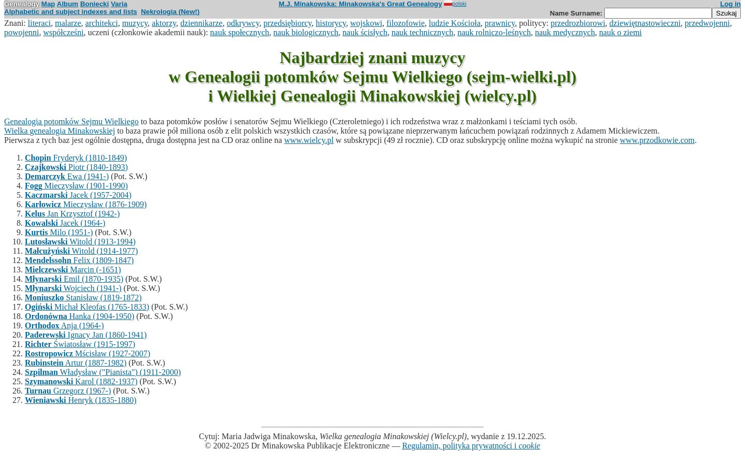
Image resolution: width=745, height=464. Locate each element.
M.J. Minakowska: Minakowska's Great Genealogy (360, 4)
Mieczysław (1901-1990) (76, 185)
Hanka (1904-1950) (80, 316)
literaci (39, 23)
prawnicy (500, 23)
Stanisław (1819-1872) (83, 297)
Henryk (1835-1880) (81, 400)
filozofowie (405, 23)
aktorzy (164, 23)
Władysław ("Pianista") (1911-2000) (103, 372)
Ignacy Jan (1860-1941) (86, 334)
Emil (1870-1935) (74, 278)
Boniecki (94, 4)
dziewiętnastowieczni (645, 23)
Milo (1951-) (59, 232)
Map (48, 4)
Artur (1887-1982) (75, 362)
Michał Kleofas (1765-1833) (87, 306)
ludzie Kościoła (455, 23)
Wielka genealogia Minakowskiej (59, 130)
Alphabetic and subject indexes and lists (70, 12)
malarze (68, 23)
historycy (331, 23)
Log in (730, 4)
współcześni (63, 32)
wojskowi (366, 23)
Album (67, 4)
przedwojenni (707, 23)
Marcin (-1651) (73, 269)
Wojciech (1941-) (73, 288)
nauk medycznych (565, 32)
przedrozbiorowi (577, 23)
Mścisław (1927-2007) (87, 353)
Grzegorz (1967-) (68, 390)
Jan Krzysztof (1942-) (72, 213)
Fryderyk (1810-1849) (76, 157)
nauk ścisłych (365, 32)
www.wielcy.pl (309, 140)
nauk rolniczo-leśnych (494, 32)
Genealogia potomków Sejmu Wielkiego (71, 121)
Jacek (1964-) (65, 223)
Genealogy (21, 4)
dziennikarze (201, 23)
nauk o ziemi (620, 32)
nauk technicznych (423, 32)
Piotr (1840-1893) (76, 167)
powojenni (21, 32)
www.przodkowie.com (657, 140)
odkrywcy (243, 23)
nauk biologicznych (305, 32)
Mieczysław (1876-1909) (86, 204)
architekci (101, 23)
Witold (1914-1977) (81, 251)
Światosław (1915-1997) (80, 344)
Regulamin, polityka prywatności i (471, 445)
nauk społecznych (239, 32)
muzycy (135, 23)
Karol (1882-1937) (81, 381)
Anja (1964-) (64, 325)
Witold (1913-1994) (80, 241)
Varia (119, 4)
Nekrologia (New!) (170, 12)
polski (455, 4)
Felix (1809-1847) (79, 260)
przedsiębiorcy (287, 23)
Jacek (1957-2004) (78, 195)
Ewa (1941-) (67, 176)
